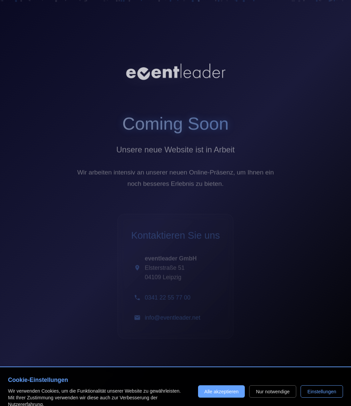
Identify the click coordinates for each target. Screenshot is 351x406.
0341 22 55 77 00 (167, 299)
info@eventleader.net (172, 319)
